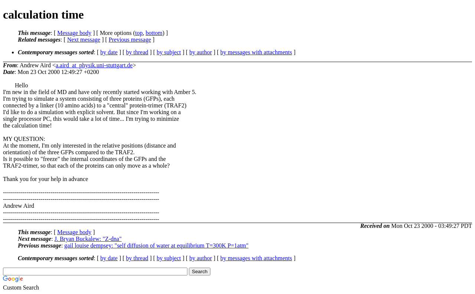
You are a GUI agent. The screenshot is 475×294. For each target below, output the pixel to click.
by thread (137, 52)
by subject (169, 52)
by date (109, 52)
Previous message (130, 39)
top (138, 33)
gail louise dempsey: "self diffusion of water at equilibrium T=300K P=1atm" (156, 245)
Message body (74, 33)
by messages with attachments (256, 52)
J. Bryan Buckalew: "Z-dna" (88, 239)
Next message (83, 39)
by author (200, 52)
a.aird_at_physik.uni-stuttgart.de (94, 65)
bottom (153, 33)
